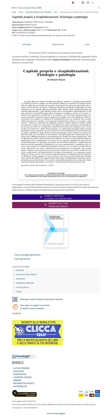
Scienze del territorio (25, 283)
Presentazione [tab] (58, 45)
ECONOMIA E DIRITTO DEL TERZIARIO (38, 12)
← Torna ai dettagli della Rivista (26, 255)
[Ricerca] (99, 8)
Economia (20, 270)
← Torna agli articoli (21, 259)
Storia (18, 292)
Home (14, 12)
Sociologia (20, 279)
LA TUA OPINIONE (21, 368)
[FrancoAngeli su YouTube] (22, 363)
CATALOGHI (18, 371)
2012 (55, 12)
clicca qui (71, 35)
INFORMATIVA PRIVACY (24, 383)
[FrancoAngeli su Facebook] (13, 363)
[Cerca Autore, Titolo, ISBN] (57, 8)
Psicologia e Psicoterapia (26, 274)
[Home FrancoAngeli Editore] (20, 3)
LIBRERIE (17, 380)
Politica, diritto (22, 287)
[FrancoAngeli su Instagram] (19, 363)
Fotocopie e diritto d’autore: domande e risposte (41, 299)
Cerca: (14, 8)
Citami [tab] (86, 45)
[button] (72, 3)
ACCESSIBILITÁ (20, 386)
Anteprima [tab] (26, 45)
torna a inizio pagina (56, 413)
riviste (21, 12)
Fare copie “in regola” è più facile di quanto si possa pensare (34, 307)
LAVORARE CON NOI (22, 377)
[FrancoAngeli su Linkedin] (16, 363)
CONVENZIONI (19, 374)
